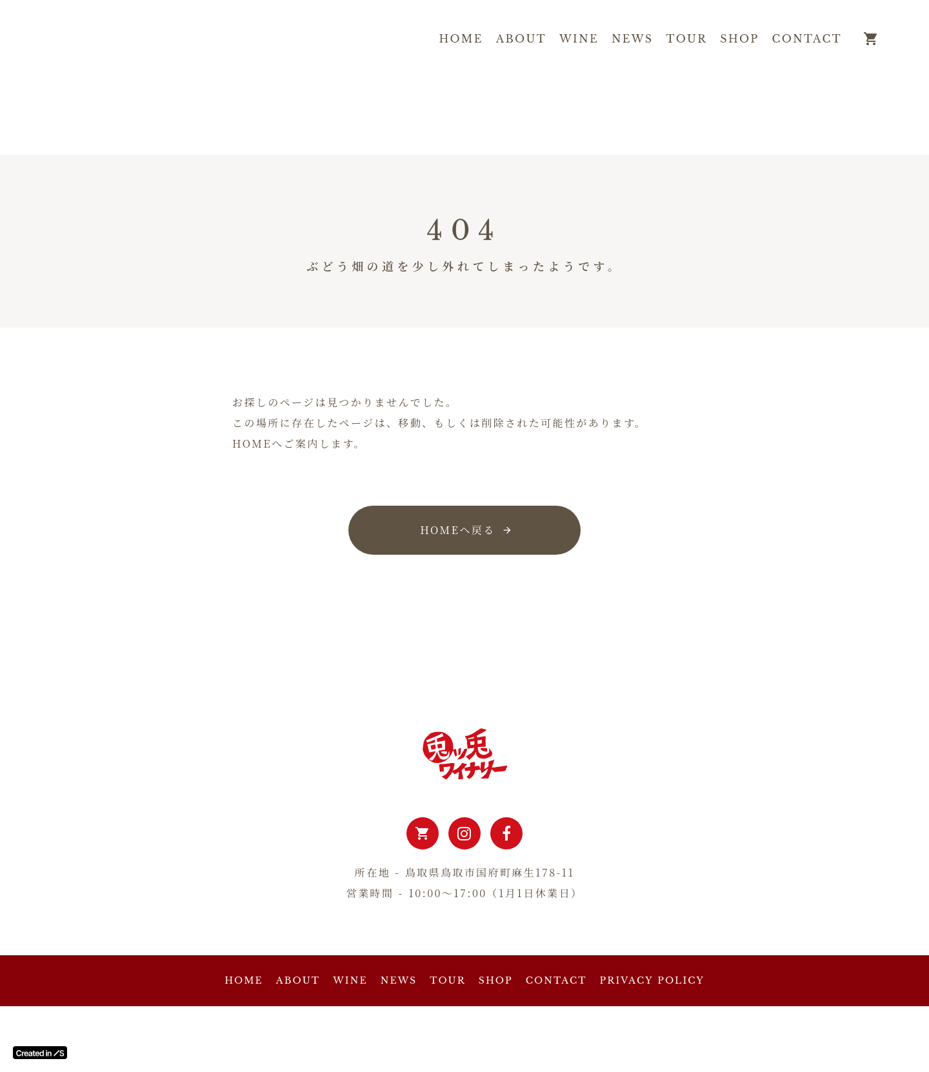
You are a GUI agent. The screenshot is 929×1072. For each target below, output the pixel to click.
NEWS (633, 38)
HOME (461, 38)
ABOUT (521, 38)
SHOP (739, 38)
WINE (579, 38)
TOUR (687, 38)
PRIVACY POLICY (652, 980)
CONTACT (807, 38)
